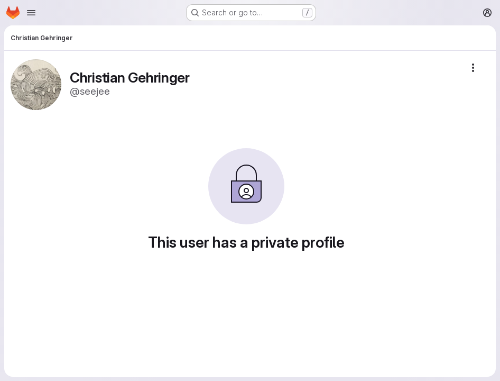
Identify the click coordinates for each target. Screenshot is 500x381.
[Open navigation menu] (31, 12)
